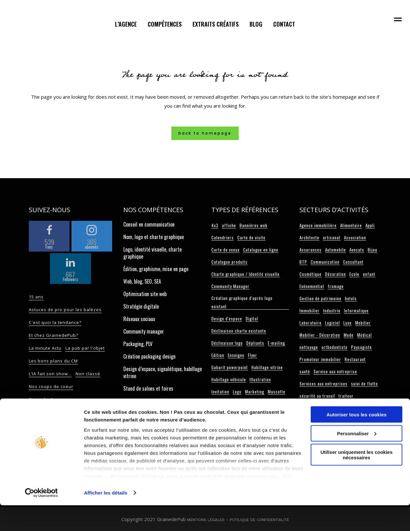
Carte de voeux (137, 420)
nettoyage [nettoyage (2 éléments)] (308, 347)
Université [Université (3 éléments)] (348, 408)
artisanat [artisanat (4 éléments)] (331, 237)
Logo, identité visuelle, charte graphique (152, 253)
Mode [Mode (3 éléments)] (349, 335)
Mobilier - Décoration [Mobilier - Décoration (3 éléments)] (319, 335)
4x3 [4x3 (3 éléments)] (214, 225)
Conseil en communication (149, 224)
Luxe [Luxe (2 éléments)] (347, 322)
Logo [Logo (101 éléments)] (237, 391)
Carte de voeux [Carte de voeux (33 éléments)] (225, 249)
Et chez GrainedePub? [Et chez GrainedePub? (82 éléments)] (53, 335)
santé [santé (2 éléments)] (304, 371)
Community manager (143, 331)
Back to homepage (205, 133)
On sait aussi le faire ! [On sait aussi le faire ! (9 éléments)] (53, 412)
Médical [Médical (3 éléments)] (364, 335)
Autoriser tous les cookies (356, 440)
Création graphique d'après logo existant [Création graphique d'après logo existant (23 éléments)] (242, 302)
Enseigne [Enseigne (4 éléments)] (236, 355)
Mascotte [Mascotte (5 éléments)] (276, 391)
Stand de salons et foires (148, 388)
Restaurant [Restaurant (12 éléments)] (355, 359)
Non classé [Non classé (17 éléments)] (88, 374)
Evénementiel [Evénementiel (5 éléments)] (311, 286)
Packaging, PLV (137, 343)
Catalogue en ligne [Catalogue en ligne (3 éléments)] (260, 249)
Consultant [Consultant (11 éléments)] (353, 262)
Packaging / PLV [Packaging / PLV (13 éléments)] (269, 404)
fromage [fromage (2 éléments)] (336, 286)
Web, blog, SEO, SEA (142, 281)
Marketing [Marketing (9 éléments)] (254, 391)
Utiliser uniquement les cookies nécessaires (356, 480)
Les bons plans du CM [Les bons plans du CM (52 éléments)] (53, 361)
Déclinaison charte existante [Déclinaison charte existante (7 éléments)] (238, 331)
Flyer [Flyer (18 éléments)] (252, 355)
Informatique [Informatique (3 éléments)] (356, 310)
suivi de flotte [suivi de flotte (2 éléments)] (364, 383)
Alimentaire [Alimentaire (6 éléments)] (351, 225)
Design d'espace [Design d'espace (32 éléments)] (226, 318)
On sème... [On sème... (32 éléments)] (94, 412)
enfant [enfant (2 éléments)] (369, 274)
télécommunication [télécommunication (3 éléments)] (317, 408)
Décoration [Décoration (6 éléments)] (335, 274)
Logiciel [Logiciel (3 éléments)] (332, 322)
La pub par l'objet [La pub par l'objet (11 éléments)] (85, 348)
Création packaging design (149, 356)
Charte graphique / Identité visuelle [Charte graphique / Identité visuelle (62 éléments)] (245, 274)
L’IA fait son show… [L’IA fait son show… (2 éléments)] (50, 374)
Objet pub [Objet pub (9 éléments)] (220, 404)
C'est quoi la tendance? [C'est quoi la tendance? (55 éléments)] (55, 322)
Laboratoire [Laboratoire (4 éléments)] (310, 322)
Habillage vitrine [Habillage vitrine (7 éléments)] (267, 367)
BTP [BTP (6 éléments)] (303, 262)
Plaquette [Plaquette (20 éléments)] (250, 416)
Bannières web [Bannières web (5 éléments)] (253, 225)
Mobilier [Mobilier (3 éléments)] (363, 322)
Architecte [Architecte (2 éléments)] (309, 237)
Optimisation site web (145, 293)
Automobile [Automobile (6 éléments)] (335, 249)
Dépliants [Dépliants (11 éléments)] (255, 343)
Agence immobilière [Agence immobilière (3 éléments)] (318, 225)
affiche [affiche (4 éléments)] (229, 225)
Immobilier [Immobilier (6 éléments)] (309, 310)
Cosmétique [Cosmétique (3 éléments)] (310, 274)
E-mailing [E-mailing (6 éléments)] (276, 343)
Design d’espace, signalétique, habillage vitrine (162, 372)
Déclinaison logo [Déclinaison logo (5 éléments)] (227, 343)
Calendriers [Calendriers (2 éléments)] (222, 237)
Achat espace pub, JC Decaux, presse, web (159, 404)
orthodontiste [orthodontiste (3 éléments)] (335, 347)
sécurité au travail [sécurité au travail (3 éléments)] (317, 396)
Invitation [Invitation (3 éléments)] (220, 391)
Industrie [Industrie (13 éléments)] (331, 310)
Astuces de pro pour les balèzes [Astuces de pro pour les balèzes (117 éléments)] (65, 309)
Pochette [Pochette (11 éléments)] (271, 416)
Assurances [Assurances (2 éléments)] (310, 249)
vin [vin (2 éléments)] (364, 408)
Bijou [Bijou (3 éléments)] (372, 249)
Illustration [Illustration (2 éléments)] (260, 379)
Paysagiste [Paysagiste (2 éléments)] (361, 347)
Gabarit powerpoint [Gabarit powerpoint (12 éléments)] (229, 367)
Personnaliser (356, 459)
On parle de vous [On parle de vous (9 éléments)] (48, 399)
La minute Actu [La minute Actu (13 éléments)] (45, 348)
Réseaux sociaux (139, 318)
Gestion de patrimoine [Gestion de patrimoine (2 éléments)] (320, 298)
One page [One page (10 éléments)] (241, 404)
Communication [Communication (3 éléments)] (325, 262)
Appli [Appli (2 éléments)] (370, 225)
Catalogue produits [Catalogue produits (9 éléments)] (229, 262)
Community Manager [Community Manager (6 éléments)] (230, 286)
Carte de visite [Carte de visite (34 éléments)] (251, 237)
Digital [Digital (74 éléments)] (252, 318)
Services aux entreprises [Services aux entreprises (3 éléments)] (323, 383)
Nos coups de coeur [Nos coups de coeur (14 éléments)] (51, 386)
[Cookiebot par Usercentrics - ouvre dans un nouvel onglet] (41, 518)
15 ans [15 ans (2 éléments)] (36, 297)
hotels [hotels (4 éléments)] (351, 298)
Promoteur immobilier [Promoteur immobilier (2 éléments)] (320, 359)
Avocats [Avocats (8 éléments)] (356, 249)
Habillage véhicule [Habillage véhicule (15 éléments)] (228, 379)
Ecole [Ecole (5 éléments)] (354, 274)
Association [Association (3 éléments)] (355, 237)
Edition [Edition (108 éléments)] (217, 355)
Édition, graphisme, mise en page (155, 268)
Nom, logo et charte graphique (153, 236)
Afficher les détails (105, 518)
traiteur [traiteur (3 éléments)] (346, 396)
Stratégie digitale (141, 306)
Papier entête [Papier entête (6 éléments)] (224, 416)
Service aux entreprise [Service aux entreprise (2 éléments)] (335, 371)
